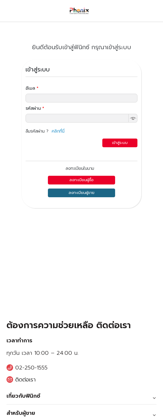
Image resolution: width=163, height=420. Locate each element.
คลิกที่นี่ (58, 131)
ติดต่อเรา (25, 379)
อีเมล (32, 88)
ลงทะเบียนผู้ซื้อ (81, 180)
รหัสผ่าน (35, 108)
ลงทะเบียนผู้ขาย (81, 193)
